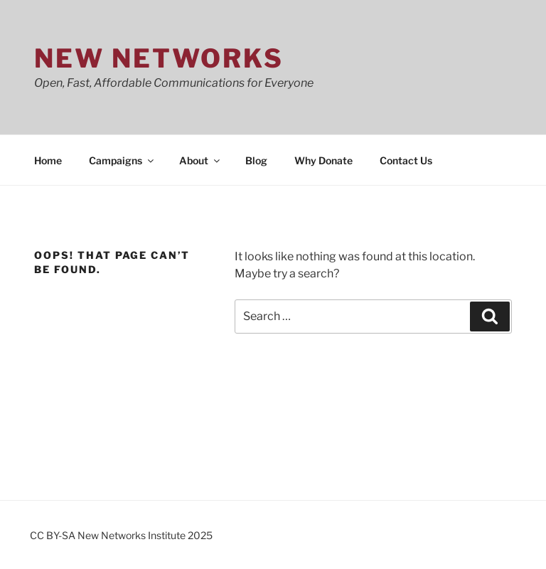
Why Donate (323, 160)
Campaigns (122, 160)
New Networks (159, 58)
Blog (256, 160)
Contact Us (406, 160)
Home (48, 160)
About (200, 160)
